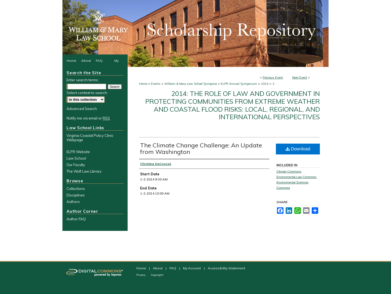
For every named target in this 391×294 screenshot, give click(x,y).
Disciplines (76, 195)
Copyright (157, 275)
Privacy (141, 275)
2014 (265, 84)
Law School (76, 158)
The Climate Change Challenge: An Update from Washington (201, 148)
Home (143, 84)
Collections (76, 188)
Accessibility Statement (226, 268)
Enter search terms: (83, 80)
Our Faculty (76, 165)
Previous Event (273, 77)
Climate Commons (288, 171)
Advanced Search (82, 108)
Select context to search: (87, 93)
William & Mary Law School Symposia (191, 84)
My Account (192, 268)
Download (298, 149)
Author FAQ (76, 219)
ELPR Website (78, 152)
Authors (73, 201)
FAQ (173, 268)
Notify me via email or (88, 118)
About (158, 268)
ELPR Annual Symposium (239, 84)
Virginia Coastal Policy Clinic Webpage (90, 137)
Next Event (299, 77)
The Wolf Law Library (84, 171)
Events (156, 84)
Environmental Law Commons (296, 177)
